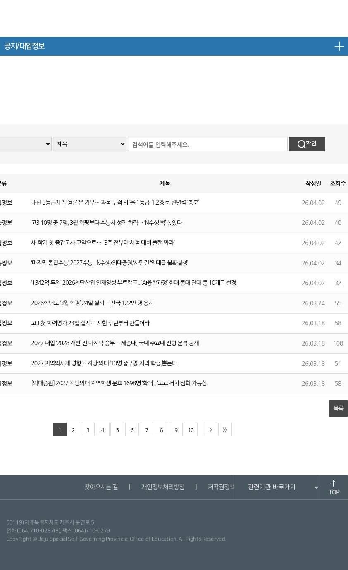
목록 (338, 408)
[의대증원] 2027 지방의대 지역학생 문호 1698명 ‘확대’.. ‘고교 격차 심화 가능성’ (119, 383)
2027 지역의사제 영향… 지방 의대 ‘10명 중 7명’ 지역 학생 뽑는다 (103, 363)
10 (190, 430)
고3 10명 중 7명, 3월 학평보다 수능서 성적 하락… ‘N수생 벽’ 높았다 (106, 223)
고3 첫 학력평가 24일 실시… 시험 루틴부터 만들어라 (90, 323)
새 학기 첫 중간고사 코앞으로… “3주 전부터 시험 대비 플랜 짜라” (103, 243)
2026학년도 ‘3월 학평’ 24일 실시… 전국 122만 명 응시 (92, 303)
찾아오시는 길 (100, 487)
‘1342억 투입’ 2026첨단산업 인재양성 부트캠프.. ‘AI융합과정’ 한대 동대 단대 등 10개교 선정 (133, 283)
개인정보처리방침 (162, 487)
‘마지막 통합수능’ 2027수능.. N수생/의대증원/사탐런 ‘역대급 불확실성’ (109, 263)
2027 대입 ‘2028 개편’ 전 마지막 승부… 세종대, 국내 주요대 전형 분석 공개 (114, 343)
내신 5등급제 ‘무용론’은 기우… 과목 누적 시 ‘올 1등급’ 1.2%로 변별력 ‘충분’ (114, 202)
